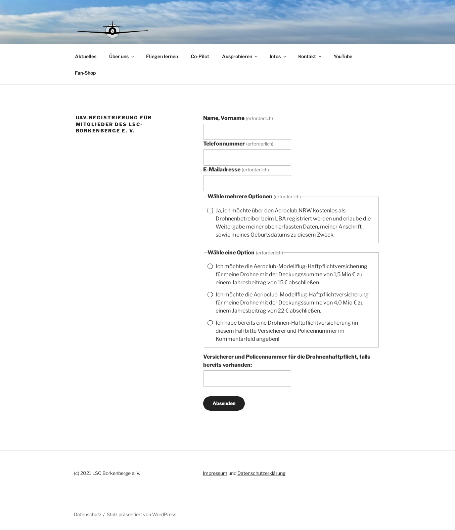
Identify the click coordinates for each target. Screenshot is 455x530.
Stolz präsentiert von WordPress (141, 514)
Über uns (122, 56)
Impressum (215, 473)
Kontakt (310, 56)
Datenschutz (87, 514)
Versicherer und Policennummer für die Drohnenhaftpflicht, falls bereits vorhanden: (286, 361)
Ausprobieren (240, 56)
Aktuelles (85, 56)
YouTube (342, 56)
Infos (278, 56)
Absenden (224, 403)
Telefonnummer (238, 143)
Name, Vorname (238, 118)
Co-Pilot (200, 56)
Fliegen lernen (162, 56)
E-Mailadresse (236, 169)
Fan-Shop (85, 73)
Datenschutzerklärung (261, 473)
